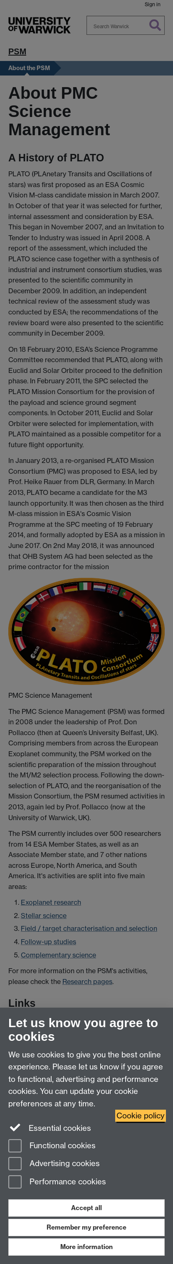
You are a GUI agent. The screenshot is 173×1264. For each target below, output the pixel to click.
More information (86, 1247)
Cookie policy (140, 1115)
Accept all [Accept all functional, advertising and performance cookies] (86, 1208)
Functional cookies (52, 1146)
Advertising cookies (54, 1164)
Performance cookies (57, 1182)
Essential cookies (49, 1127)
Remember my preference (86, 1227)
